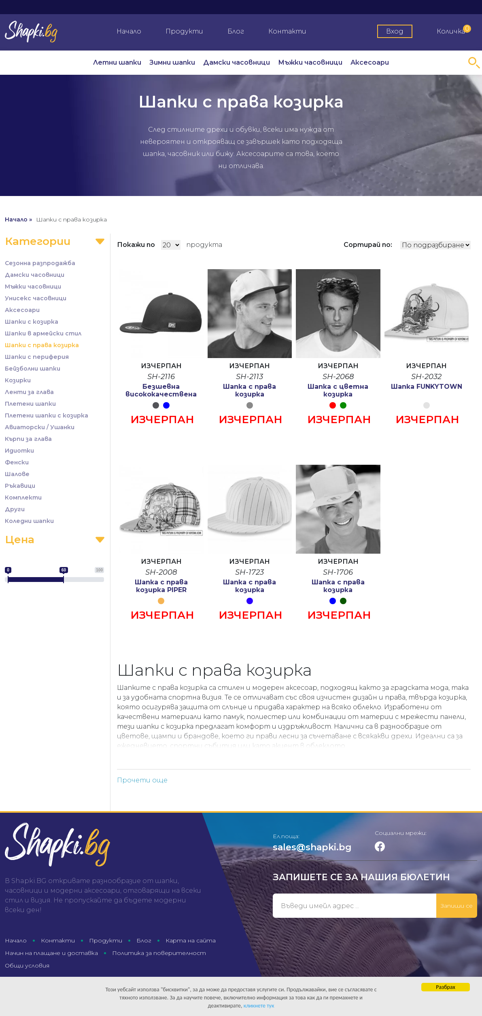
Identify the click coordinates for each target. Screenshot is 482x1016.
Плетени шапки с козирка (46, 415)
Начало (129, 31)
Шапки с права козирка (42, 345)
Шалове (17, 474)
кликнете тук (259, 1006)
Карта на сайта (191, 940)
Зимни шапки (172, 62)
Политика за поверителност (159, 953)
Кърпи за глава (28, 439)
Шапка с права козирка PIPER (161, 586)
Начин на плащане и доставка (51, 953)
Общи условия (27, 965)
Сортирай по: (368, 245)
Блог (235, 31)
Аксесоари (369, 62)
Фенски (17, 462)
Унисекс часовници (35, 298)
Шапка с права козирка (249, 390)
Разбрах (445, 987)
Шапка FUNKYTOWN (426, 386)
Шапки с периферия (37, 356)
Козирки (18, 380)
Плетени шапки (30, 403)
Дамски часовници (236, 62)
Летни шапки (117, 62)
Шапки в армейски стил (43, 333)
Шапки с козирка (31, 321)
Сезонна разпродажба (40, 263)
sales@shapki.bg (312, 847)
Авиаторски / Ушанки (39, 427)
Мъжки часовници (310, 62)
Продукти (184, 31)
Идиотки (19, 450)
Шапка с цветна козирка (338, 390)
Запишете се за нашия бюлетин (361, 877)
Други (15, 509)
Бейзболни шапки (32, 368)
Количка (454, 30)
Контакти (287, 31)
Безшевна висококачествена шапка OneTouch (161, 394)
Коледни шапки (29, 521)
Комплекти (23, 497)
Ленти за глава (29, 392)
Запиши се (457, 905)
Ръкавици (20, 485)
